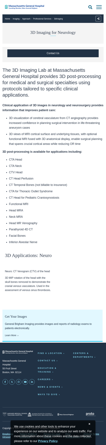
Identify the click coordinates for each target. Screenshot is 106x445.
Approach (26, 19)
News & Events (49, 387)
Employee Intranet (7, 435)
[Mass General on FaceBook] (5, 382)
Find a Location (50, 353)
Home (7, 19)
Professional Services (42, 19)
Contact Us (46, 360)
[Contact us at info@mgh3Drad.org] (53, 53)
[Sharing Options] (98, 18)
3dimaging (58, 19)
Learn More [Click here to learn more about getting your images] (10, 335)
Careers (44, 379)
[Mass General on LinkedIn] (32, 382)
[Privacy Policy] (48, 441)
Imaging (16, 19)
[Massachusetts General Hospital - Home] (17, 352)
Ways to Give (48, 394)
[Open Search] (90, 7)
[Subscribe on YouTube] (25, 382)
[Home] (22, 7)
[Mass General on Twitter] (12, 382)
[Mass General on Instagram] (18, 382)
